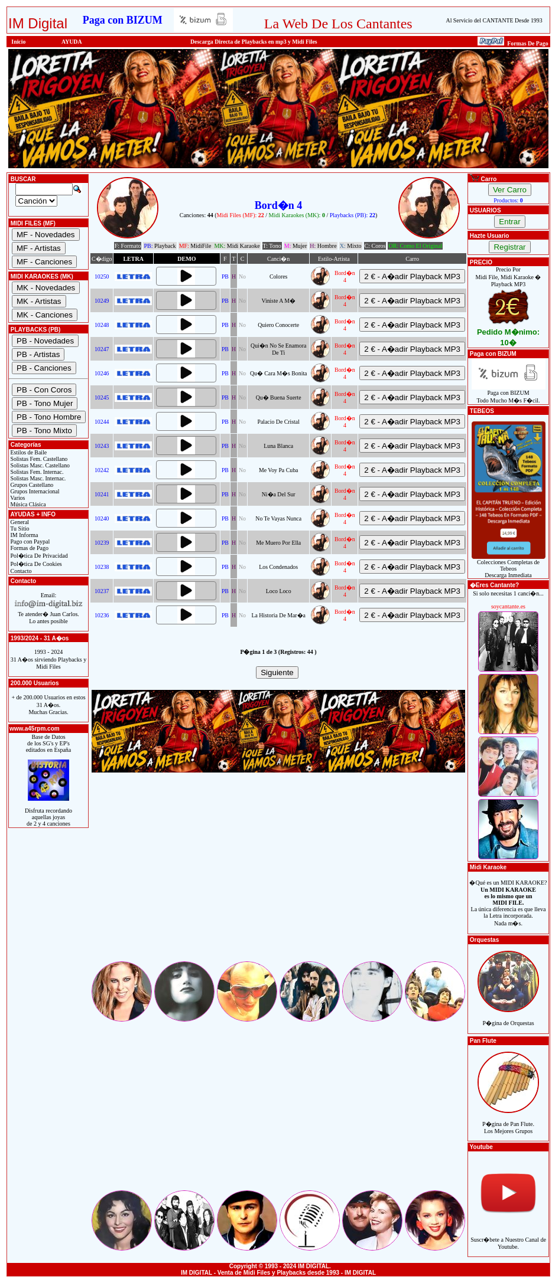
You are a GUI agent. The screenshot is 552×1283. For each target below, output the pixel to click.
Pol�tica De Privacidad (38, 555)
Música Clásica (27, 504)
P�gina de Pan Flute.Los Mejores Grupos (508, 1121)
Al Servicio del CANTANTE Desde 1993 (494, 20)
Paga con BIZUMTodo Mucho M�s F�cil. (508, 394)
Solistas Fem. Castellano (38, 459)
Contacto (20, 571)
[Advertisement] (278, 877)
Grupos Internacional (34, 491)
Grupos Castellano (31, 485)
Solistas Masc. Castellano (39, 465)
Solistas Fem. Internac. (36, 472)
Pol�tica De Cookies (35, 564)
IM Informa (23, 535)
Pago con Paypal (29, 541)
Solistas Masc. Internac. (37, 478)
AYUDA (71, 41)
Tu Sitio (19, 528)
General (19, 522)
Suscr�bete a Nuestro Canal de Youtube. (508, 1236)
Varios (17, 498)
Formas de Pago (28, 548)
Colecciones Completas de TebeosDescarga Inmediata (508, 566)
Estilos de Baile (28, 452)
